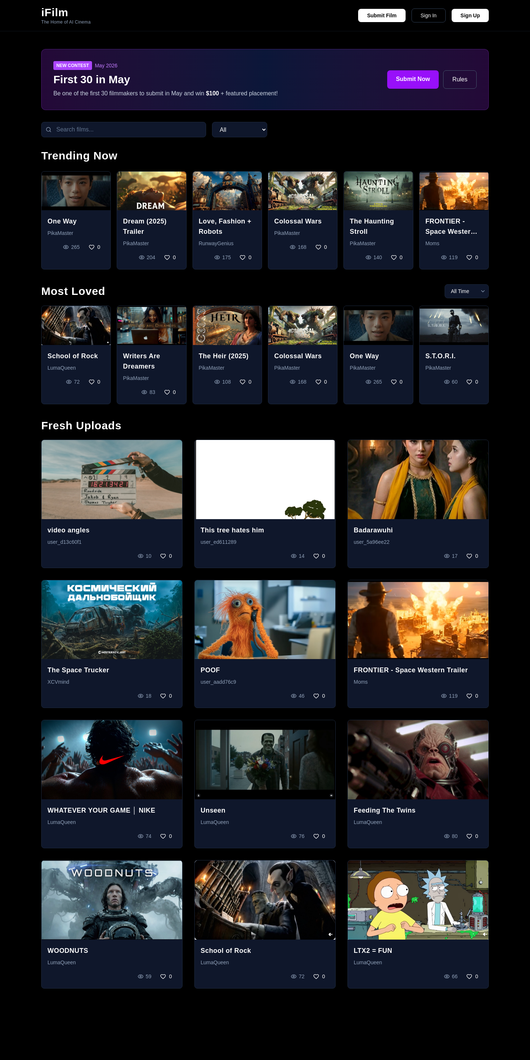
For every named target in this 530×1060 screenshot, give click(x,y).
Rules (459, 79)
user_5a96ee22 (371, 542)
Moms (432, 243)
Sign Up (470, 15)
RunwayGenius (216, 243)
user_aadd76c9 (218, 682)
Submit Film (381, 15)
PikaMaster (60, 233)
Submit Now (413, 79)
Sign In (429, 15)
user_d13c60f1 (64, 542)
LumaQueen (61, 368)
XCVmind (58, 682)
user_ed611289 (218, 542)
